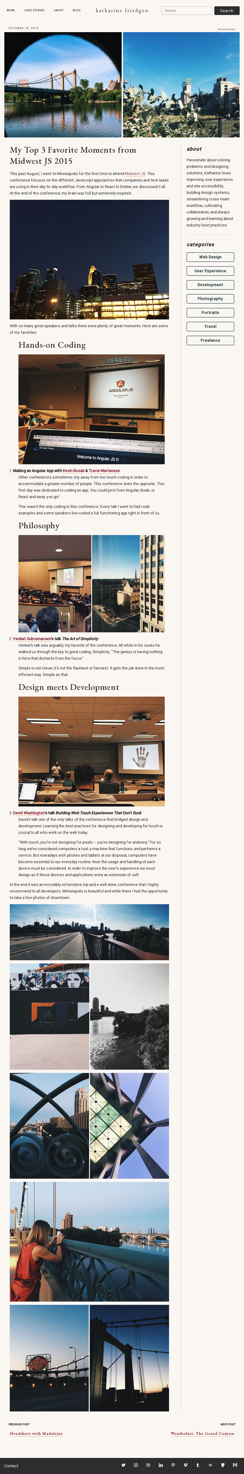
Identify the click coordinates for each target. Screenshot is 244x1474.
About (58, 10)
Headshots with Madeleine (36, 1433)
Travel (210, 326)
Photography (210, 298)
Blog (77, 10)
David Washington (29, 813)
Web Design (210, 257)
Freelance (210, 340)
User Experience (210, 271)
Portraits (210, 312)
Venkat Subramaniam (32, 638)
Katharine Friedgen (122, 10)
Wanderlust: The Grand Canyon (202, 1433)
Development (227, 29)
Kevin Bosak (73, 470)
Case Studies (34, 10)
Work (11, 10)
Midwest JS (135, 173)
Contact (11, 1466)
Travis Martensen (104, 470)
